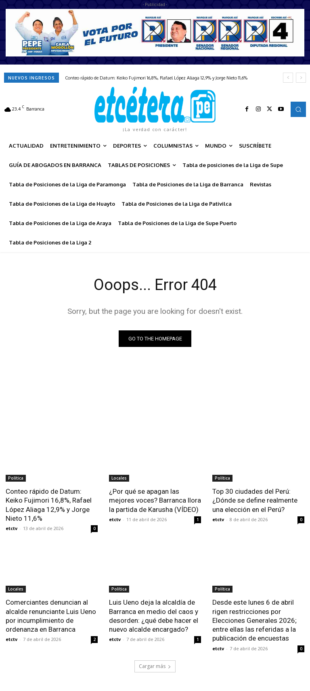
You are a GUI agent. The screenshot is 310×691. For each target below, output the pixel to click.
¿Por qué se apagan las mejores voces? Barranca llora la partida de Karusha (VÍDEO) (155, 500)
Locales (119, 478)
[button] (298, 109)
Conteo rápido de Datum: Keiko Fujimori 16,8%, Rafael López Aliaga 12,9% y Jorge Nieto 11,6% (156, 78)
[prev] (288, 78)
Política (15, 478)
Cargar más (155, 665)
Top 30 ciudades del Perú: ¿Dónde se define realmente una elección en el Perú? (254, 500)
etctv (11, 528)
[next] (301, 78)
